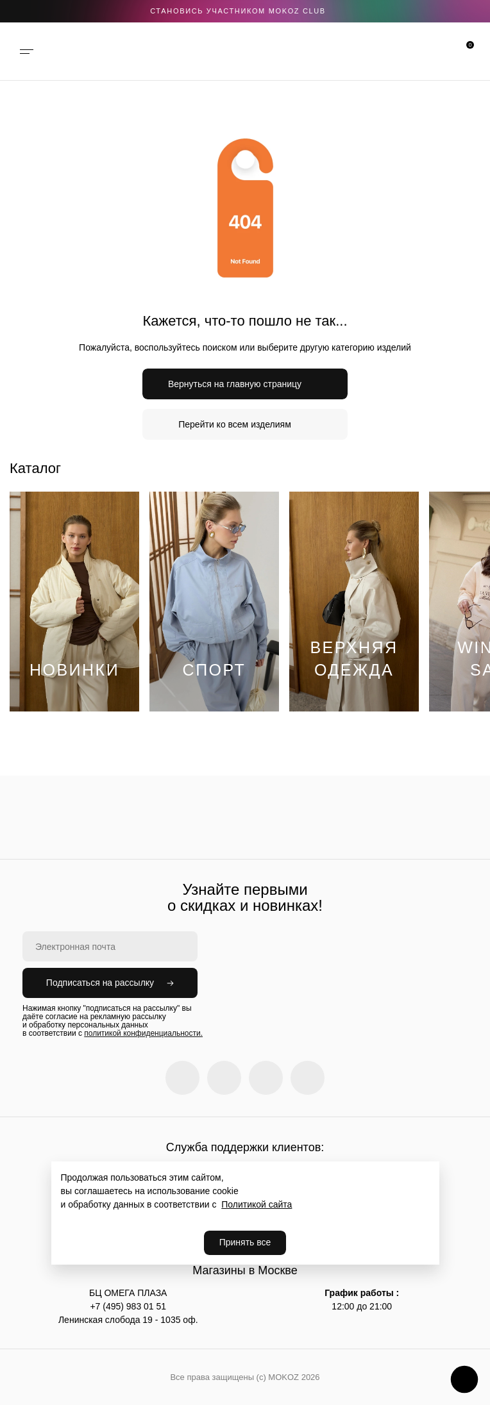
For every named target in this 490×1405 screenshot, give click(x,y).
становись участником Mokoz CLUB (238, 11)
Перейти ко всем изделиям (234, 424)
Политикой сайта (256, 1204)
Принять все (245, 1242)
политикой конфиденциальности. (143, 1033)
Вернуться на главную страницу (234, 384)
